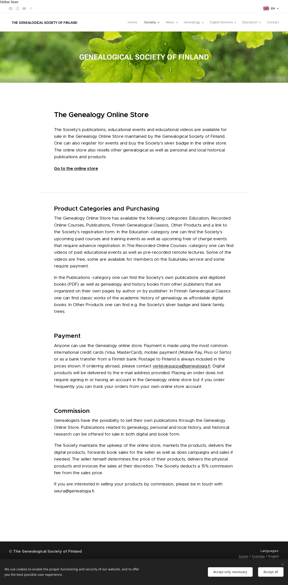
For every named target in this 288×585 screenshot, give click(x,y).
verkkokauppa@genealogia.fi (181, 366)
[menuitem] (133, 22)
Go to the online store (76, 168)
